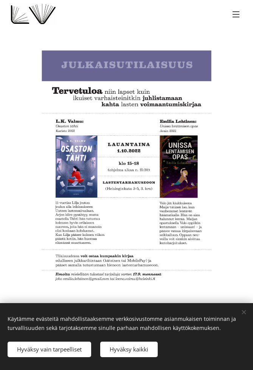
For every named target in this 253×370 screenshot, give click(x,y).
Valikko (236, 14)
